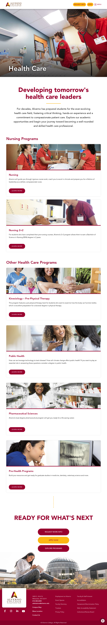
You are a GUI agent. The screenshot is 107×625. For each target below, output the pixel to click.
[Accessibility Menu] (103, 621)
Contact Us (36, 615)
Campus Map (36, 607)
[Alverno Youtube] (23, 611)
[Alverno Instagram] (11, 611)
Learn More (17, 191)
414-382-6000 (37, 601)
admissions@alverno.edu (40, 603)
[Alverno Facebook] (5, 611)
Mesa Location (37, 611)
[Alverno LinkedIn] (17, 611)
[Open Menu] (98, 4)
